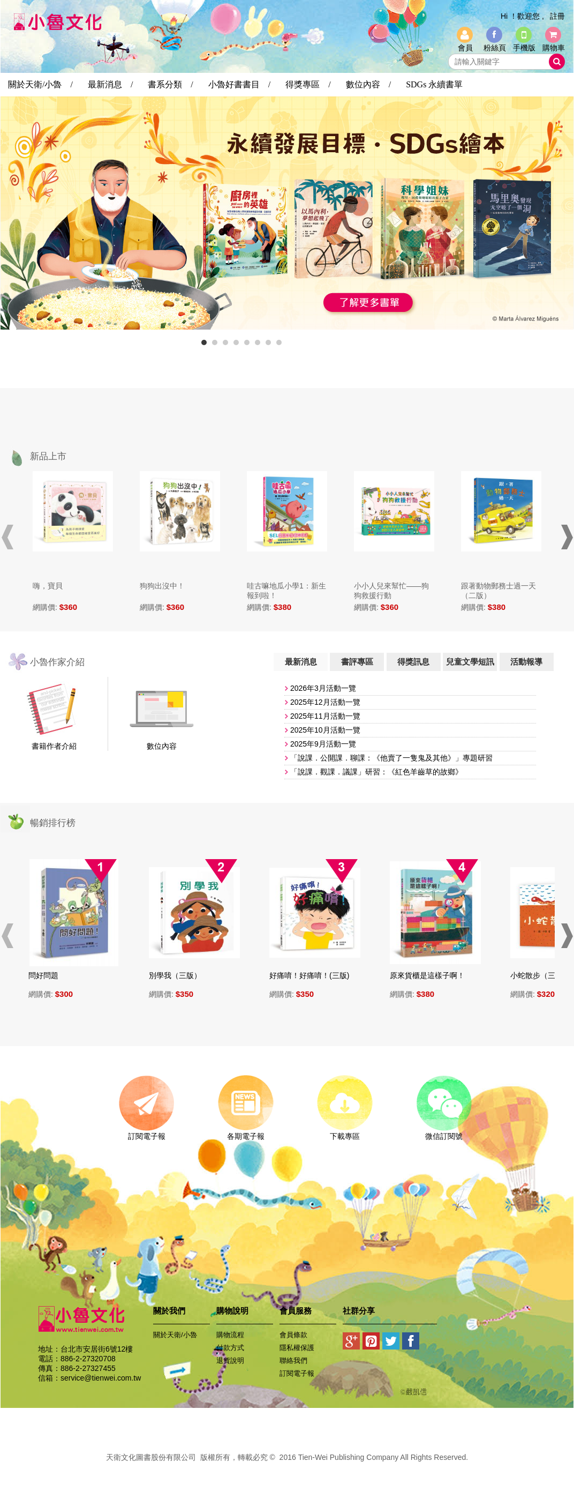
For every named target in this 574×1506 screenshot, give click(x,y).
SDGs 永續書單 (434, 84)
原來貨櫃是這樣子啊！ (432, 975)
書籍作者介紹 (54, 746)
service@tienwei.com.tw (101, 1378)
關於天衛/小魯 (175, 1335)
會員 (465, 47)
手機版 (524, 47)
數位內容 (162, 746)
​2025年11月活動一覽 (325, 716)
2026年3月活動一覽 (323, 688)
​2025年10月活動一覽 (325, 730)
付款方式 (230, 1348)
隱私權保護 (297, 1348)
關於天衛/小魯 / (40, 84)
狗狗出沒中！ (162, 585)
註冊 (557, 16)
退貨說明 (230, 1360)
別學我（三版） (180, 975)
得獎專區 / (307, 84)
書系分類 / (170, 84)
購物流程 (230, 1335)
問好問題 (49, 975)
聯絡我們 (293, 1360)
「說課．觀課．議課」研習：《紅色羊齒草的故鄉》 (376, 771)
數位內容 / (368, 84)
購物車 (553, 47)
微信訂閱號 (444, 1132)
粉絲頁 (495, 47)
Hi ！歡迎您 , (522, 16)
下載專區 (344, 1132)
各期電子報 (245, 1132)
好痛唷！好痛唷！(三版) (314, 975)
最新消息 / (110, 84)
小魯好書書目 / (239, 84)
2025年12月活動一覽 (325, 702)
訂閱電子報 (146, 1132)
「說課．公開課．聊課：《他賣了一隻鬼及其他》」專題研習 (391, 758)
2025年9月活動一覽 (323, 744)
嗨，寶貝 (48, 585)
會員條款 (293, 1335)
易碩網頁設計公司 (287, 1469)
